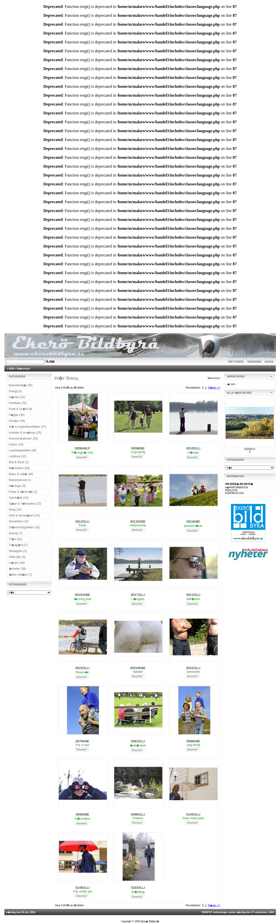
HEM (11, 368)
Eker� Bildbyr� (150, 921)
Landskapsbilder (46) (23, 450)
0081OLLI (138, 741)
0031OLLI (193, 668)
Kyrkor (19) (16, 444)
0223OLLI (249, 449)
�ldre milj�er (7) (20, 574)
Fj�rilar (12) (17, 397)
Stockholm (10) (19, 521)
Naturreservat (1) (20, 480)
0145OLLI (193, 814)
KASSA (269, 361)
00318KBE (138, 668)
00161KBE (82, 595)
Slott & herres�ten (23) (24, 515)
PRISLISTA (231, 490)
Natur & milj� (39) (21, 474)
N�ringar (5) (17, 486)
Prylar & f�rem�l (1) (23, 492)
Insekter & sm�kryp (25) (25, 432)
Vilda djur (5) (17, 557)
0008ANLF (82, 448)
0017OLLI (138, 595)
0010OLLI (193, 448)
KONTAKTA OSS (234, 493)
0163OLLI (138, 887)
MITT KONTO (236, 361)
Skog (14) (15, 509)
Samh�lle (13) (19, 497)
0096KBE (82, 814)
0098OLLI (138, 814)
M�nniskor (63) (19, 468)
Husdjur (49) (17, 421)
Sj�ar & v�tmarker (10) (25, 503)
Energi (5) (15, 391)
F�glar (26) (17, 415)
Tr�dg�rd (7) (18, 545)
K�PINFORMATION (236, 487)
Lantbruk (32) (17, 456)
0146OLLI (82, 887)
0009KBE (138, 448)
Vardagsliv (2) (18, 551)
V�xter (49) (17, 563)
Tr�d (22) (15, 539)
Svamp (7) (15, 533)
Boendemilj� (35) (21, 385)
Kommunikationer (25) (23, 438)
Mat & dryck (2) (19, 462)
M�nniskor (23, 368)
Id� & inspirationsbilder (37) (27, 426)
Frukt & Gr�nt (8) (20, 409)
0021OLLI (193, 595)
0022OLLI (82, 668)
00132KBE (138, 521)
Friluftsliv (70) (18, 403)
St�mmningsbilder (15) (24, 527)
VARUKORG (254, 361)
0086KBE (193, 741)
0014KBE (193, 521)
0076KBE (82, 741)
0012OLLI (82, 521)
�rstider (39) (17, 568)
